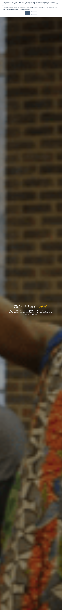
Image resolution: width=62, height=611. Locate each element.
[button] (20, 311)
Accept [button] (27, 13)
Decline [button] (34, 13)
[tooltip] (20, 311)
